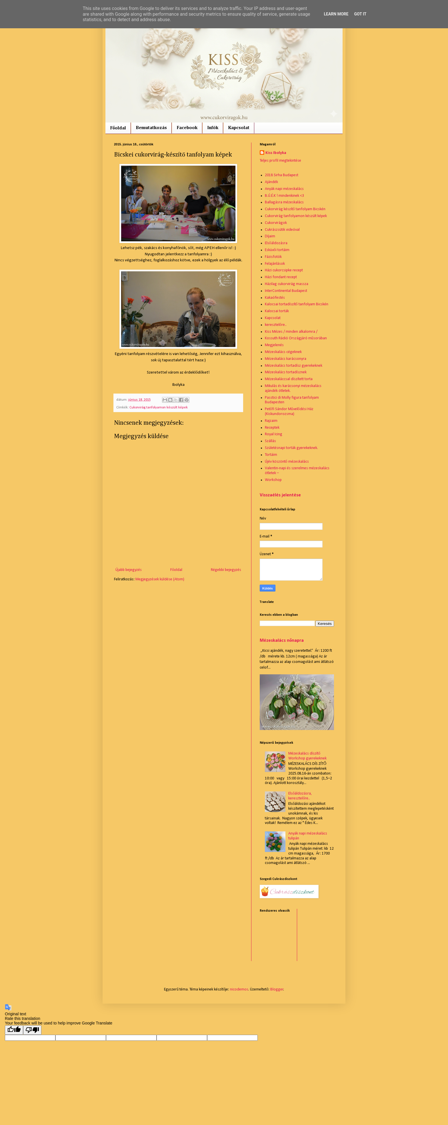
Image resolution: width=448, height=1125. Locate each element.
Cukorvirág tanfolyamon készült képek (158, 407)
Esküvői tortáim (277, 250)
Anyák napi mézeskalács (284, 189)
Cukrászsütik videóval (282, 230)
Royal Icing (273, 434)
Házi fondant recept (281, 277)
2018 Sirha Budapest (281, 175)
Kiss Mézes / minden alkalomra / (291, 332)
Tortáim (271, 455)
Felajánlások (275, 264)
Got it (360, 14)
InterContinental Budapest (286, 291)
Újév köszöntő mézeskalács (287, 462)
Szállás (270, 441)
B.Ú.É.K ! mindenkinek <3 (284, 196)
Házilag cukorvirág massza (286, 284)
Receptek (272, 428)
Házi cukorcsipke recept (284, 270)
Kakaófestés (275, 298)
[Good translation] (14, 1030)
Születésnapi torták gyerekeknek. (291, 448)
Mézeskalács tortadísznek (286, 372)
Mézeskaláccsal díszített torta (289, 379)
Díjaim (270, 236)
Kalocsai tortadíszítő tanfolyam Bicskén (296, 304)
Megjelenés (274, 345)
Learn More (336, 14)
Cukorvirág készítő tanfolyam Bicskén (295, 209)
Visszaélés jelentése (280, 495)
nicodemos (239, 989)
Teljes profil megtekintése (280, 161)
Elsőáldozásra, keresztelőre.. (300, 796)
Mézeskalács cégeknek (283, 352)
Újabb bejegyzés (128, 570)
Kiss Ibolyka (275, 153)
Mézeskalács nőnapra (282, 640)
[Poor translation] (32, 1030)
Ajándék (271, 182)
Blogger (276, 989)
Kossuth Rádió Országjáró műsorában (296, 338)
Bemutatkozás (151, 128)
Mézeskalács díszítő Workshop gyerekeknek (307, 756)
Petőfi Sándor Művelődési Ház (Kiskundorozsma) (289, 411)
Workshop (273, 480)
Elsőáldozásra (276, 243)
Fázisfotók (273, 257)
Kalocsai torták (277, 311)
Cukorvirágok (276, 223)
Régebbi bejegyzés (226, 570)
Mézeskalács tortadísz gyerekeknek (293, 366)
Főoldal (118, 128)
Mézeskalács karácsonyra (285, 359)
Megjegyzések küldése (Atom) (159, 579)
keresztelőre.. (276, 325)
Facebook (187, 128)
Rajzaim (271, 421)
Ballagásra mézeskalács (284, 202)
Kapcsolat (238, 128)
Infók (212, 128)
